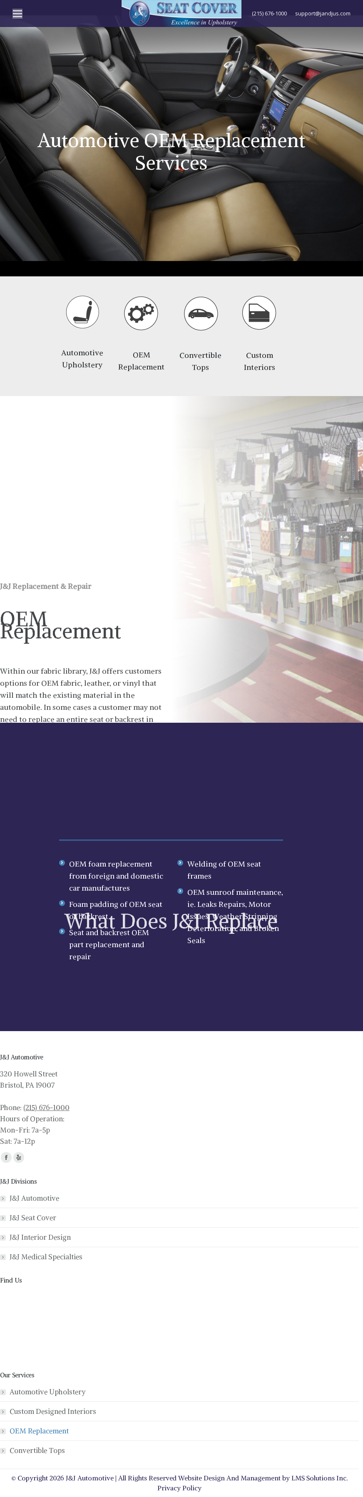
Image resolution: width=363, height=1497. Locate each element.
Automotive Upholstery (48, 1391)
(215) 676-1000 (46, 1107)
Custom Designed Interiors (53, 1411)
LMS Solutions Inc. (319, 1478)
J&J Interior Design (40, 1237)
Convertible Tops (37, 1450)
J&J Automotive (34, 1198)
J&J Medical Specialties (46, 1256)
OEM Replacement (39, 1430)
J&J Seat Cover (33, 1217)
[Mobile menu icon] (17, 14)
